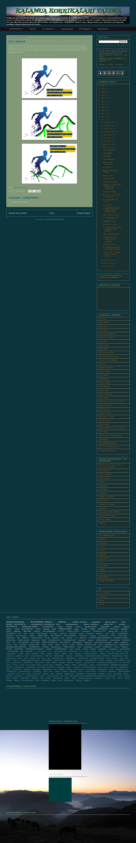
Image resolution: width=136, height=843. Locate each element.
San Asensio (103, 636)
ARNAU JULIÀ (103, 330)
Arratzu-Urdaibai (11, 653)
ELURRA (45, 647)
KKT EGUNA (35, 642)
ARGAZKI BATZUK (108, 178)
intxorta (37, 631)
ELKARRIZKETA (34, 647)
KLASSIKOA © (48, 29)
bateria (29, 673)
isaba (62, 638)
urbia (60, 680)
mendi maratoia (57, 678)
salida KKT (108, 624)
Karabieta (62, 662)
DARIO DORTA (103, 349)
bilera (52, 673)
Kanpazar (93, 636)
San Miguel (27, 669)
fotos (123, 622)
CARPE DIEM (103, 341)
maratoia (46, 629)
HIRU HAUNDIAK (70, 636)
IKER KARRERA (103, 375)
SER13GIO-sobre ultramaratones (110, 435)
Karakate (124, 629)
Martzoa (74, 664)
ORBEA (69, 667)
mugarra (67, 678)
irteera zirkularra (91, 624)
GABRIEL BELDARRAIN (106, 368)
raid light (107, 678)
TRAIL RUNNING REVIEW (107, 535)
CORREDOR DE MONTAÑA (106, 504)
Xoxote (81, 671)
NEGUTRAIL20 (31, 667)
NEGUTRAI (9, 667)
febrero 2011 (108, 263)
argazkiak (96, 622)
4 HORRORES (107, 156)
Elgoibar (90, 640)
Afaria (44, 644)
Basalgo (49, 653)
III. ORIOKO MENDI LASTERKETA (30, 660)
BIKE (44, 640)
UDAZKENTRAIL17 (11, 671)
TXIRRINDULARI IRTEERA (34, 649)
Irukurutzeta (83, 636)
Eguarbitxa (81, 640)
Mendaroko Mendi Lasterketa (119, 664)
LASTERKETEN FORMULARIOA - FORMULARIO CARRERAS (111, 276)
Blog (70, 653)
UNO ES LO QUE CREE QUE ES (109, 447)
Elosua (25, 658)
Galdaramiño (105, 627)
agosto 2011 (108, 135)
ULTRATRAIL (37, 671)
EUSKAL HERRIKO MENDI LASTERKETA (97, 656)
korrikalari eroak (24, 678)
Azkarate (80, 644)
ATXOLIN (93, 651)
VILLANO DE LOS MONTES (107, 450)
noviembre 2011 (109, 125)
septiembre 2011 (109, 132)
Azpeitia (20, 653)
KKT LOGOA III (108, 167)
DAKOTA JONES (103, 345)
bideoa (62, 621)
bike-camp (27, 631)
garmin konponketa (52, 676)
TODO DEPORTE (103, 577)
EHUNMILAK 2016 (111, 644)
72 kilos (86, 651)
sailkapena (124, 642)
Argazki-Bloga (67, 29)
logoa (22, 191)
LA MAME (78, 662)
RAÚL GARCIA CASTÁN (106, 417)
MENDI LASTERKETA (16, 624)
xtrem (15, 644)
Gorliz (121, 658)
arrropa (78, 649)
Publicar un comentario (20, 202)
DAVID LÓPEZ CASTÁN (106, 352)
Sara (55, 669)
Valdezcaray (72, 671)
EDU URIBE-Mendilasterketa (109, 356)
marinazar (99, 633)
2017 (103, 101)
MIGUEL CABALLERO (105, 394)
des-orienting (117, 673)
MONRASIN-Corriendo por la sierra (111, 402)
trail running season (27, 680)
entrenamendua (15, 621)
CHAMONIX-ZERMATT (90, 653)
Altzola (51, 644)
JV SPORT (102, 573)
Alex (112, 651)
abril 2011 (107, 147)
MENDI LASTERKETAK (49, 642)
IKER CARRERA (47, 660)
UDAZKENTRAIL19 (61, 649)
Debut (26, 656)
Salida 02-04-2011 (109, 244)
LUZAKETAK (102, 508)
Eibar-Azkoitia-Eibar (111, 215)
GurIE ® (32, 29)
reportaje (70, 638)
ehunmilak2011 (27, 629)
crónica (109, 673)
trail (22, 651)
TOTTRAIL (102, 550)
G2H (48, 658)
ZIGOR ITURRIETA (90, 671)
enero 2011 (107, 266)
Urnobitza (64, 671)
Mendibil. (9, 649)
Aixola (107, 651)
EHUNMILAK (102, 523)
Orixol (100, 667)
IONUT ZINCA (78, 660)
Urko (18, 638)
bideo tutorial (36, 673)
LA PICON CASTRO (89, 662)
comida (47, 638)
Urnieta (57, 671)
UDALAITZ (72, 633)
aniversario (11, 673)
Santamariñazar (47, 669)
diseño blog (88, 642)
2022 (103, 85)
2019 (103, 95)
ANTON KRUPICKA (104, 322)
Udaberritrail (10, 638)
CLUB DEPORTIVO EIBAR (107, 516)
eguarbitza (9, 676)
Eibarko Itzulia (113, 631)
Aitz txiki (101, 651)
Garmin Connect (104, 593)
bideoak (85, 649)
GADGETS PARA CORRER (106, 581)
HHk (126, 658)
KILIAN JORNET (104, 390)
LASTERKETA (10, 633)
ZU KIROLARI (102, 671)
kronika (122, 624)
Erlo (38, 658)
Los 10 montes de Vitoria (33, 664)
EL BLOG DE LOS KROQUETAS (108, 360)
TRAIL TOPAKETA (79, 669)
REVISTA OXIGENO (105, 474)
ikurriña (120, 676)
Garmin (115, 658)
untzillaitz (53, 680)
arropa (81, 633)
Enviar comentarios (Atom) (54, 219)
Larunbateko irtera (110, 182)
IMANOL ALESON (59, 660)
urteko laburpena (68, 680)
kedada (69, 627)
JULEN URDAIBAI (104, 386)
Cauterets (102, 653)
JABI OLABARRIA (119, 660)
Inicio (52, 213)
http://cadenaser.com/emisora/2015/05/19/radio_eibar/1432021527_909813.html (92, 676)
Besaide (64, 653)
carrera (78, 627)
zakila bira (83, 638)
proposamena (99, 678)
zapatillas (86, 680)
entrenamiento (72, 624)
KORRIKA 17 (107, 647)
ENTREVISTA (79, 656)
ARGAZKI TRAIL (34, 644)
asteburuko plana (36, 638)
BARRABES (102, 569)
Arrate (126, 651)
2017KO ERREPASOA (60, 651)
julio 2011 (107, 138)
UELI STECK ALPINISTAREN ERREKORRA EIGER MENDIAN (112, 229)
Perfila (32, 633)
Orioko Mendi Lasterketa (89, 667)
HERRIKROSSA (103, 485)
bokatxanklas (80, 673)
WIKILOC (101, 604)
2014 (103, 110)
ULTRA (112, 636)
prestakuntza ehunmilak (85, 678)
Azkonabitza (86, 631)
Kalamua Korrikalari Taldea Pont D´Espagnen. (110, 239)
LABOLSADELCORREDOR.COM (106, 662)
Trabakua (49, 649)
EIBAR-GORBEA (59, 656)
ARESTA (101, 562)
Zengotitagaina (77, 642)
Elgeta (126, 656)
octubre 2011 (108, 129)
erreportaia (89, 633)
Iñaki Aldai (109, 660)
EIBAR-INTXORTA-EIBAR (111, 234)
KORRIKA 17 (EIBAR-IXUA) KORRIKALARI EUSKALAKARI (112, 186)
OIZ (19, 633)
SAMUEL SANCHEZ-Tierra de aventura (112, 428)
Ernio (43, 658)
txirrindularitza (45, 680)
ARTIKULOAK (10, 640)
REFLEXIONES (17, 669)
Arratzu (72, 644)
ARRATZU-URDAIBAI (109, 150)
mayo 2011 (107, 144)
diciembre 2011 (109, 122)
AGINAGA (9, 636)
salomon (120, 678)
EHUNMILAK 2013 (99, 631)
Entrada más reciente (17, 213)
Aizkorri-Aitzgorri (21, 636)
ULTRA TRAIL (122, 636)
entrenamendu (19, 676)
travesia (8, 644)
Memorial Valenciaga (103, 664)
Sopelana (61, 669)
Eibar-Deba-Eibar (117, 656)
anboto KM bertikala (124, 671)
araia (18, 673)
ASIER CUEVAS (23, 640)
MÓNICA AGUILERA (105, 405)
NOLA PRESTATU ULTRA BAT (46, 667)
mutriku (74, 678)
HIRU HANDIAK (56, 636)
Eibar (54, 629)
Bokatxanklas (107, 205)
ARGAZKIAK (102, 29)
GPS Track (114, 629)
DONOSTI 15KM (90, 644)
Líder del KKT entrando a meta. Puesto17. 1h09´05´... (111, 254)
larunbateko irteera (110, 224)
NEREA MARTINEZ (104, 409)
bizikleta (93, 649)
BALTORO (35, 653)
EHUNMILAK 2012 (55, 640)
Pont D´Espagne (42, 633)
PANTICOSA (113, 667)
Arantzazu (119, 651)
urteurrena (79, 680)
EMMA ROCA (102, 364)
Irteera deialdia (115, 640)
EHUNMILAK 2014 (69, 640)
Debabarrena (19, 656)
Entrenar (32, 658)
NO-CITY (101, 547)
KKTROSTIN (11, 627)
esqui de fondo (13, 651)
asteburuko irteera (29, 627)
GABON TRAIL (43, 636)
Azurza (28, 653)
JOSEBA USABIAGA (105, 383)
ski (76, 638)
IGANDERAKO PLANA (109, 221)
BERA (42, 653)
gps (62, 676)
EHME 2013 (48, 656)
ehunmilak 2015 (125, 649)
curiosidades (113, 649)
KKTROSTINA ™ (16, 29)
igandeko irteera (90, 627)
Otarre (106, 667)
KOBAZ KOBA (39, 662)
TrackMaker (103, 597)
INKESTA (69, 660)
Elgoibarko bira (56, 647)
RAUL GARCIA (65, 642)
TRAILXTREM (103, 543)
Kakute (48, 662)
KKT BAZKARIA (23, 642)
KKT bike (124, 631)
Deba (100, 644)
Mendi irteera (111, 622)
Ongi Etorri (77, 667)
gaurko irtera (108, 175)
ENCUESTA (69, 656)
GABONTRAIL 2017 (58, 658)
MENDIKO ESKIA (65, 629)
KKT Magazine (85, 29)
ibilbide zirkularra (80, 622)
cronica (60, 627)
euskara (43, 676)
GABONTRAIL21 (83, 658)
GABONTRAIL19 (69, 647)
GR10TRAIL (102, 539)
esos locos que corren (31, 676)
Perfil (25, 633)
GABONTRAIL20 (71, 658)
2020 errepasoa (73, 651)
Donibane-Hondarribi (36, 656)
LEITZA (15, 664)
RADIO (8, 669)
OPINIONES (61, 667)
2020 (103, 92)
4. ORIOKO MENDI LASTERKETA (100, 638)
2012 (103, 116)
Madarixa (124, 647)
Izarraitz (97, 647)
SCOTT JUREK (103, 432)
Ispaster (101, 660)
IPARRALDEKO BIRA (91, 660)
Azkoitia (32, 636)
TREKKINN (102, 554)
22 (81, 651)
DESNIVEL (102, 482)
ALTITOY (61, 631)
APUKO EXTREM (73, 631)
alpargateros (112, 671)
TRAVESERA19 (102, 669)
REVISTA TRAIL (104, 478)
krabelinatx (35, 678)
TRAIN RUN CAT (104, 470)
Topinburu (63, 633)
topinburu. (17, 680)
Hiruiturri (15, 660)
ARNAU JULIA (103, 326)
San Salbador (36, 669)
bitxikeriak (59, 673)
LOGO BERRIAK (107, 153)
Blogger (75, 807)
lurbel (41, 678)
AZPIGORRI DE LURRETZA (107, 334)
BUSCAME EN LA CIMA (106, 337)
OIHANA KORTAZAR (105, 413)
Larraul (22, 664)
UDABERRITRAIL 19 (122, 669)
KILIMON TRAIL (28, 662)
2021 (103, 89)
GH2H (108, 658)
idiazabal (55, 638)
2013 (103, 113)
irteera (38, 629)
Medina (92, 664)
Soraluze (68, 669)
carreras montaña (91, 673)
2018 (103, 98)
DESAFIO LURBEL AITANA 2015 (118, 653)
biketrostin (46, 673)
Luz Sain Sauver (48, 664)
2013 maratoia (42, 651)
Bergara (57, 653)
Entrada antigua (83, 213)
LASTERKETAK (103, 493)
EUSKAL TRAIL (103, 500)
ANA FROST (102, 319)
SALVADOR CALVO (104, 420)
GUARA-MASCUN (103, 558)
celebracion (101, 673)
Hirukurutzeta (88, 647)
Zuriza (8, 631)
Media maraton (83, 664)
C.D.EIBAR (78, 653)
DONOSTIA (9, 656)
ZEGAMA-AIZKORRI (105, 519)
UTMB (51, 671)
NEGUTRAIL (19, 649)
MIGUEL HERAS (103, 398)
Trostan (111, 669)
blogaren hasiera (69, 673)
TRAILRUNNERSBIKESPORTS (107, 443)
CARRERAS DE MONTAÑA (106, 497)
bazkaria (17, 631)
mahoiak (48, 678)
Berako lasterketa (109, 192)
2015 (103, 107)
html (66, 676)
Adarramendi (35, 640)
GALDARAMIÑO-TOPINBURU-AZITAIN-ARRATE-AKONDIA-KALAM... (111, 210)
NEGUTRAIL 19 (19, 667)
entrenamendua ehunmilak (102, 642)
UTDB (45, 671)
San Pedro (53, 633)
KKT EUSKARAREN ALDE (110, 218)
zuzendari (23, 644)
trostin (37, 680)
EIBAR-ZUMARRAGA (109, 159)
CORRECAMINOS (103, 565)
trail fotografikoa (49, 631)
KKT (14, 642)
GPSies (101, 600)
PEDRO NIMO (124, 667)
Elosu (19, 658)
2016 (103, 104)
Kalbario (54, 662)
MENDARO (59, 664)
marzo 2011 (107, 260)
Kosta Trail (70, 662)
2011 (103, 120)
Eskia (17, 629)
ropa (113, 678)
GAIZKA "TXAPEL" (105, 371)
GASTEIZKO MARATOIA (97, 658)
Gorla (79, 647)
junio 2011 (107, 141)
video (107, 633)
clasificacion (102, 649)
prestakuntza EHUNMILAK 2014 (45, 624)
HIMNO (8, 660)
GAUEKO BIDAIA (101, 640)
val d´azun (29, 651)
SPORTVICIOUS (103, 439)
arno (23, 673)
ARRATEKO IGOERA (121, 638)
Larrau (117, 647)
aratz (71, 649)
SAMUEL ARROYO (104, 424)
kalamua (117, 627)
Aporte (58, 644)
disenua (125, 673)
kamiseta (14, 678)
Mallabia (66, 664)
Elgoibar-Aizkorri (11, 658)
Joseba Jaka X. (16, 662)
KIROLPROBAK (103, 489)
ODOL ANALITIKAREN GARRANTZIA (110, 512)
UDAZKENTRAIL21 (25, 671)
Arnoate (64, 644)
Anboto (92, 629)
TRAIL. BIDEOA (91, 669)
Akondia (84, 629)
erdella (116, 642)
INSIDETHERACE (104, 379)
